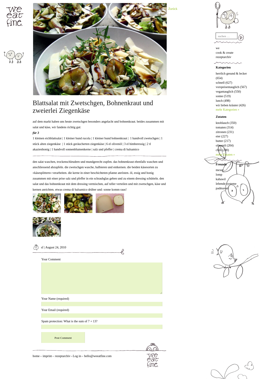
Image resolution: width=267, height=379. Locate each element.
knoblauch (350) (226, 123)
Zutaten (221, 116)
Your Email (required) (55, 310)
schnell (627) (224, 82)
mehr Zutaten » (225, 154)
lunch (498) (223, 100)
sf (38, 247)
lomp (219, 174)
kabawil (221, 179)
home (36, 356)
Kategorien (223, 67)
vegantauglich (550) (228, 91)
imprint (47, 356)
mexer (220, 170)
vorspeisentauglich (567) (231, 87)
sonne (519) (223, 96)
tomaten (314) (224, 127)
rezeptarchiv (223, 57)
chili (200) (222, 150)
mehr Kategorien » (227, 109)
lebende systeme (226, 183)
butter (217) (223, 141)
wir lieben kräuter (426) (231, 105)
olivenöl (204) (225, 145)
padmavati (222, 188)
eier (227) (222, 136)
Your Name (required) (55, 298)
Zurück (173, 8)
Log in (77, 356)
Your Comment (51, 259)
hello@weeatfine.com (97, 356)
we (218, 48)
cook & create (224, 52)
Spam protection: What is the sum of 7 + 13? (69, 321)
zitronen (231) (225, 132)
